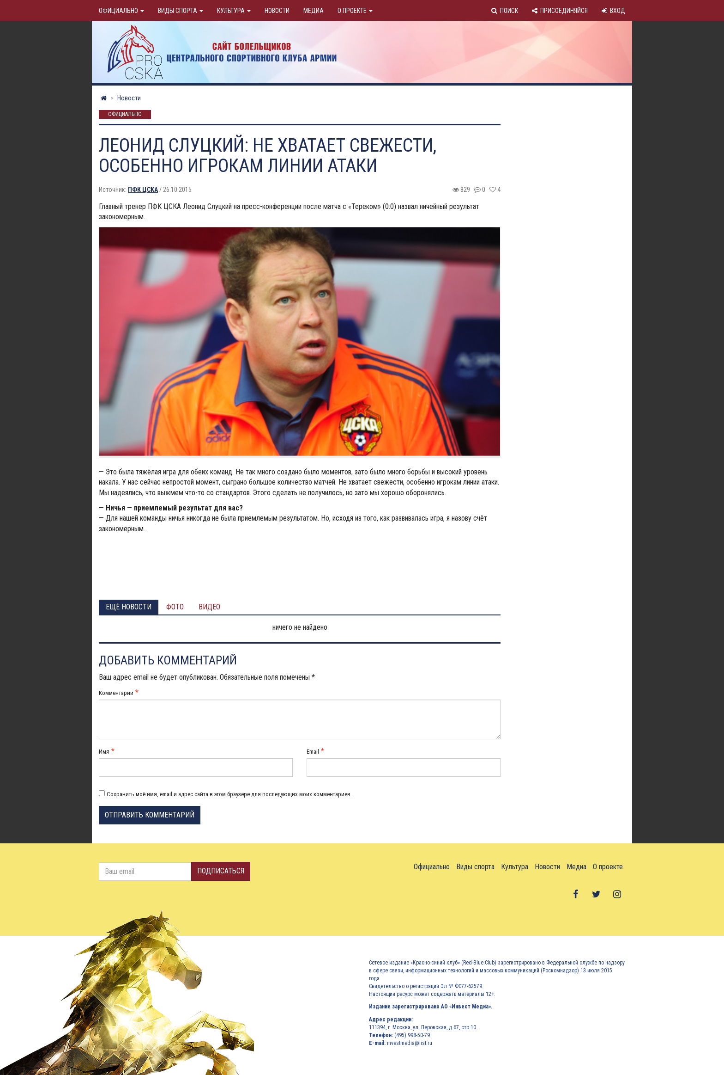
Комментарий (116, 692)
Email (313, 751)
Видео (209, 606)
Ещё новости (128, 606)
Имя (104, 751)
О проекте (355, 10)
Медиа (313, 10)
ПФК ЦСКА (143, 189)
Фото (175, 606)
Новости (277, 10)
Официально (121, 10)
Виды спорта (180, 10)
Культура (234, 10)
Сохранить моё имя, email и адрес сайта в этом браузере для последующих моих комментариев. (229, 794)
